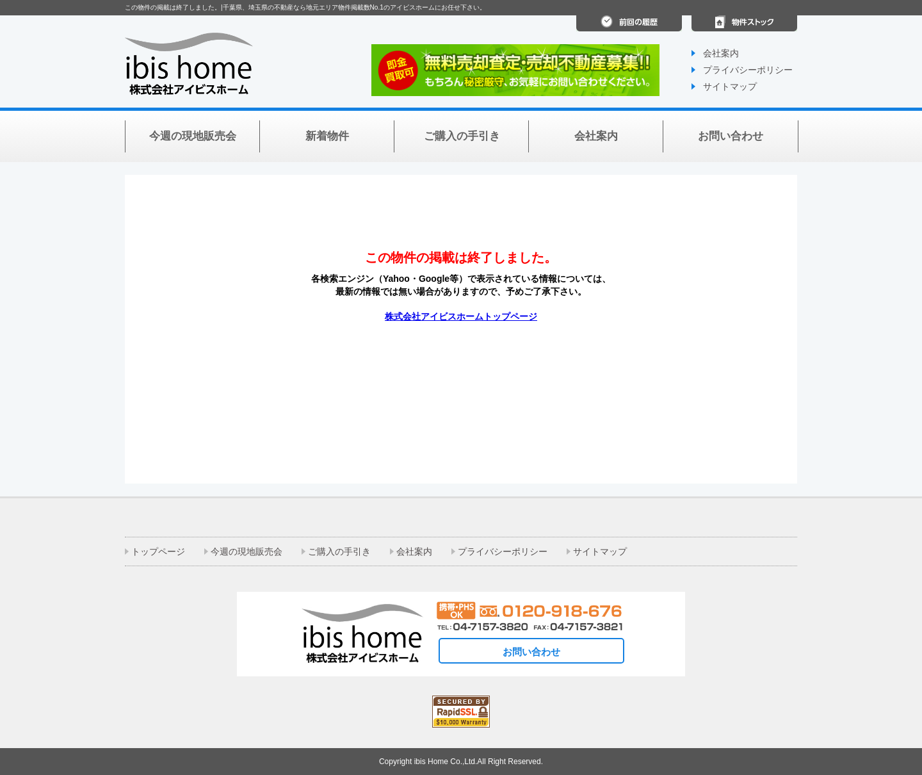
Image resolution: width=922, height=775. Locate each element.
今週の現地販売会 (246, 551)
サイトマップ (730, 86)
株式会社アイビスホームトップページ (461, 316)
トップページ (158, 551)
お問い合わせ (531, 651)
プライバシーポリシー (748, 70)
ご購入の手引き (339, 551)
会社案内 (721, 53)
